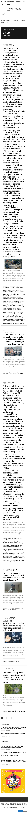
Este (12, 301)
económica (5, 297)
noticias (21, 552)
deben (6, 293)
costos (14, 291)
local (18, 309)
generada (19, 305)
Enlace (25, 811)
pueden (18, 317)
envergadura (20, 298)
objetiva (4, 553)
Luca (17, 550)
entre (17, 298)
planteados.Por (20, 315)
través (11, 561)
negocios (18, 552)
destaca (11, 542)
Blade (23, 288)
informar (13, 549)
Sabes (4, 559)
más (23, 550)
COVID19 (20, 541)
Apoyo (16, 538)
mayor (21, 310)
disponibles (5, 295)
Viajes (8, 22)
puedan (15, 317)
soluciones (13, 320)
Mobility (14, 312)
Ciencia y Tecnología (5, 20)
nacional (4, 313)
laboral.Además (6, 550)
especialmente (14, 299)
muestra (18, 312)
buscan (4, 290)
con (20, 290)
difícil (19, 542)
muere (21, 608)
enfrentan (13, 298)
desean (4, 294)
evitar (16, 302)
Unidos (16, 323)
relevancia (10, 557)
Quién (7, 319)
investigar (21, 549)
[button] (2, 4)
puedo (22, 317)
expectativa (5, 304)
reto (6, 609)
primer (20, 316)
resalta (15, 319)
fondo (10, 546)
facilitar (4, 305)
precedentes (11, 711)
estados (9, 301)
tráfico (19, 321)
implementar (16, 547)
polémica (7, 554)
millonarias (13, 552)
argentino (20, 538)
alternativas (12, 287)
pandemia (11, 553)
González (10, 373)
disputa (9, 295)
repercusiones (15, 557)
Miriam (21, 373)
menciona (9, 552)
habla (18, 546)
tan (22, 320)
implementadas (10, 547)
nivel (7, 313)
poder (4, 316)
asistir (10, 288)
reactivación (5, 557)
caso (10, 290)
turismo (14, 561)
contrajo (16, 541)
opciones (18, 313)
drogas (12, 608)
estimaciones (16, 301)
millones (10, 312)
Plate (4, 554)
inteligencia (15, 373)
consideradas (5, 291)
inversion (17, 549)
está (16, 545)
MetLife (4, 312)
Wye (24, 711)
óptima (21, 313)
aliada (8, 372)
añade (18, 287)
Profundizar (11, 317)
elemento (19, 297)
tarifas (6, 321)
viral (16, 609)
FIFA (11, 305)
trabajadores (7, 561)
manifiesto (17, 310)
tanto (4, 321)
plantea (14, 315)
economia (11, 543)
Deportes (23, 20)
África (8, 659)
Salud (2, 22)
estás (18, 545)
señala (21, 559)
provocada (15, 556)
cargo (7, 290)
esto (21, 301)
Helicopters (19, 306)
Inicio (2, 18)
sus (20, 320)
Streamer (13, 609)
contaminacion (12, 710)
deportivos (12, 293)
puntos (4, 319)
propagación (9, 556)
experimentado (16, 304)
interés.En (18, 308)
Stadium (17, 320)
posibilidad (12, 316)
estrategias (5, 302)
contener (12, 541)
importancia (9, 308)
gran (22, 305)
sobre (9, 320)
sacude (7, 559)
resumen (19, 319)
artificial (11, 372)
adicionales (12, 286)
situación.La (5, 320)
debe (4, 293)
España (4, 299)
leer (13, 309)
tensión (12, 321)
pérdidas (17, 553)
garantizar (15, 305)
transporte (23, 321)
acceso (8, 286)
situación (5, 560)
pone (7, 316)
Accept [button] (20, 811)
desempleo (7, 542)
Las (11, 309)
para (4, 315)
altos (16, 287)
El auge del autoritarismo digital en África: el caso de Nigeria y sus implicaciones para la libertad (14, 625)
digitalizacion (5, 543)
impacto (4, 308)
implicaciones (5, 661)
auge (11, 659)
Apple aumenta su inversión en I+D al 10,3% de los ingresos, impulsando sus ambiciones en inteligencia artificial (13, 762)
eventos (12, 302)
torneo (16, 321)
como (12, 290)
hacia (7, 306)
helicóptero (14, 306)
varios (19, 323)
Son (19, 560)
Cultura (23, 18)
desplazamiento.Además (11, 294)
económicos (10, 297)
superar (22, 560)
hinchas (23, 306)
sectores (17, 559)
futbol (13, 546)
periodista (11, 315)
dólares (17, 295)
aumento (10, 539)
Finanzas (17, 18)
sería (24, 319)
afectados (9, 538)
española (12, 545)
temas (9, 321)
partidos (6, 315)
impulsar (9, 549)
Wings (22, 323)
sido (24, 559)
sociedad (12, 560)
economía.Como (16, 543)
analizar (13, 538)
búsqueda (15, 372)
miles (7, 312)
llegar (15, 309)
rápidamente (11, 319)
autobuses (14, 288)
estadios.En (5, 301)
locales (20, 309)
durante (21, 295)
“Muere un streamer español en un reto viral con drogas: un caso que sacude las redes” (13, 576)
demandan (20, 710)
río (17, 711)
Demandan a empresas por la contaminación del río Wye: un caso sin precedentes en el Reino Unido (14, 677)
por (8, 316)
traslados (5, 323)
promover (5, 556)
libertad (10, 661)
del (9, 293)
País (7, 553)
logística (4, 310)
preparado (22, 554)
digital (23, 659)
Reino (16, 711)
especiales (8, 299)
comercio (19, 539)
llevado (13, 550)
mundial (21, 312)
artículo (7, 288)
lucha (19, 373)
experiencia (10, 304)
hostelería (5, 547)
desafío (16, 293)
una (13, 323)
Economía (15, 20)
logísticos (9, 310)
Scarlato (13, 559)
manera (20, 550)
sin (19, 711)
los (11, 310)
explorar (21, 304)
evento (9, 302)
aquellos (21, 287)
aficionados (5, 287)
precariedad (17, 554)
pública (19, 556)
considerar (11, 291)
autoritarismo (15, 659)
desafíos (20, 293)
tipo (3, 561)
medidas (4, 552)
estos (23, 301)
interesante (5, 309)
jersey (9, 309)
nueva (10, 313)
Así (7, 539)
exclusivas (19, 302)
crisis (24, 541)
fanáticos (8, 305)
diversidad (14, 295)
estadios (19, 299)
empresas (5, 298)
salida (10, 559)
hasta (10, 306)
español (16, 608)
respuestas (5, 374)
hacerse (4, 306)
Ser (22, 319)
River (23, 557)
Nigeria (13, 661)
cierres (15, 539)
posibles (16, 316)
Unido (21, 711)
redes (4, 609)
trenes (8, 323)
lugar (14, 310)
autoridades (19, 288)
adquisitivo (17, 286)
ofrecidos (14, 313)
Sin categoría (12, 617)
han (20, 546)
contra (7, 373)
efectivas (15, 297)
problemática (5, 317)
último (11, 323)
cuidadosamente (20, 291)
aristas (4, 288)
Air (8, 287)
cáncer (19, 372)
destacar (18, 294)
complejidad (16, 290)
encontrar (9, 298)
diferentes (23, 294)
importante (14, 308)
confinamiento (8, 541)
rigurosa (20, 557)
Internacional (9, 18)
